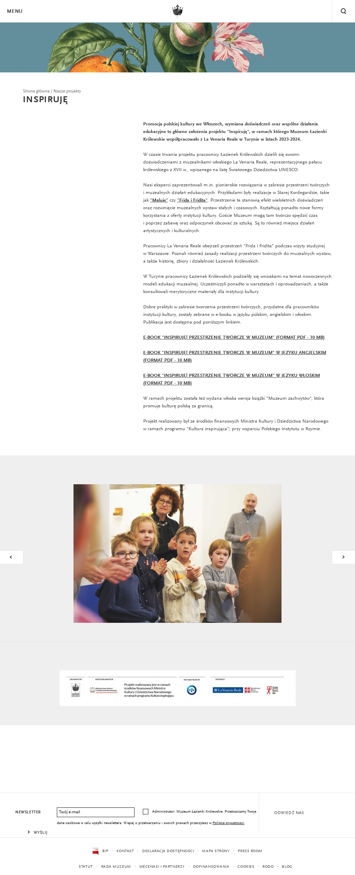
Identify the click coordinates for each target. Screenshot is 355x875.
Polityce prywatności (228, 823)
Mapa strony (216, 851)
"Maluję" (159, 200)
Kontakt (125, 851)
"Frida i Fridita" (192, 200)
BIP (100, 851)
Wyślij (41, 833)
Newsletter (28, 812)
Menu (14, 11)
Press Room (250, 851)
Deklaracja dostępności (168, 851)
